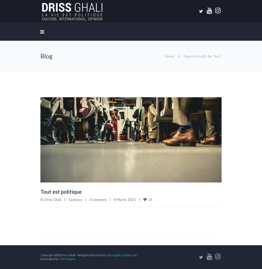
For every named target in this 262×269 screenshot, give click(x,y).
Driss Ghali (53, 200)
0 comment (98, 200)
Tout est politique (61, 192)
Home (169, 56)
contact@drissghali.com (121, 255)
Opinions (75, 200)
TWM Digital (67, 259)
